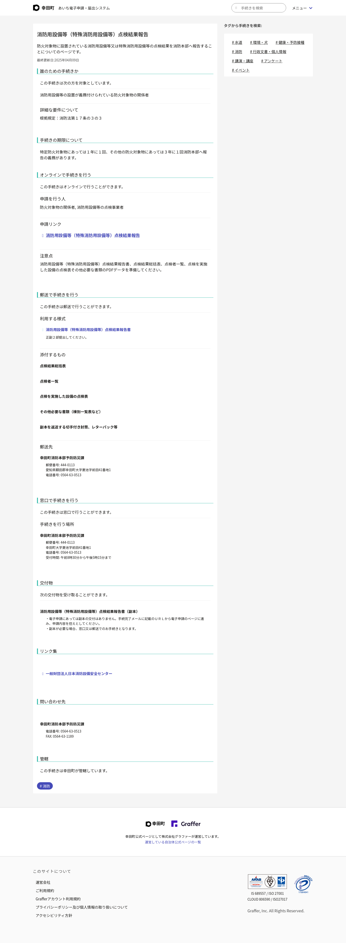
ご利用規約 (45, 890)
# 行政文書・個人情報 (268, 51)
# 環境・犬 (259, 42)
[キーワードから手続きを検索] (258, 7)
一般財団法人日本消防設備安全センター (79, 673)
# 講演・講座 (242, 60)
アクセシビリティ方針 (54, 915)
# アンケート (271, 60)
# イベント (241, 70)
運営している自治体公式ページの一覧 (173, 841)
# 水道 (237, 42)
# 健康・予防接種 (290, 42)
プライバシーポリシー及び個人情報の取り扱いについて (82, 907)
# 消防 (45, 786)
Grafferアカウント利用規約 (58, 898)
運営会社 (43, 882)
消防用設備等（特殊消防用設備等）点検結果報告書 (88, 329)
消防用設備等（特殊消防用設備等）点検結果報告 (93, 235)
